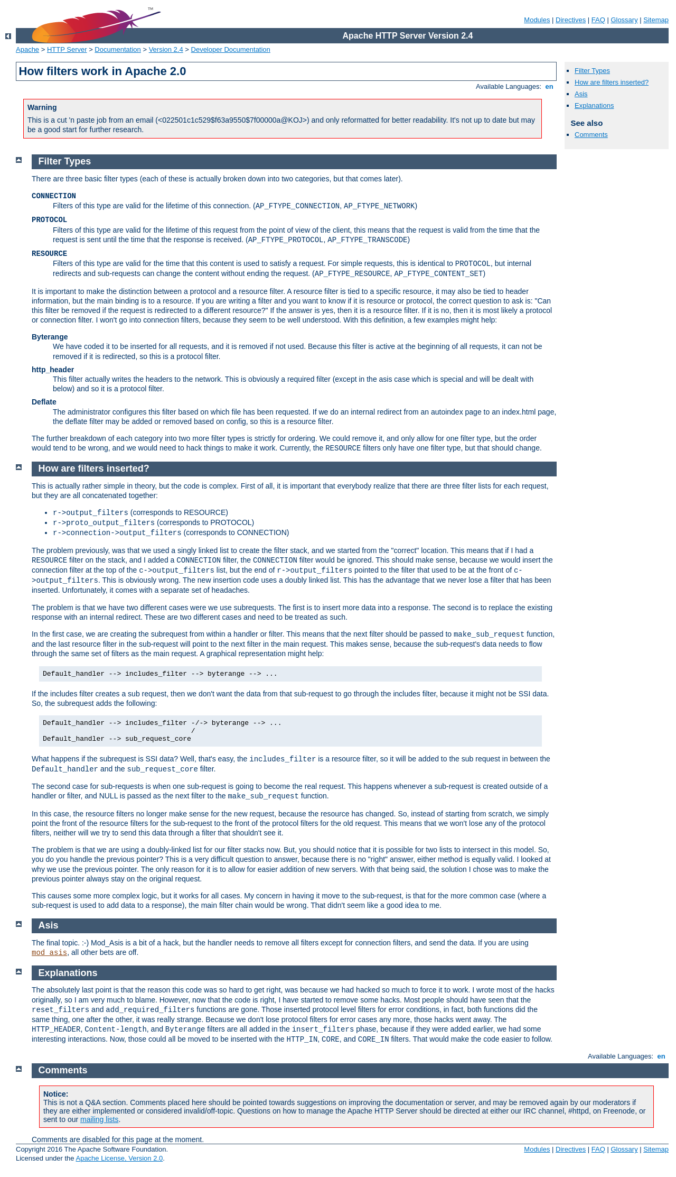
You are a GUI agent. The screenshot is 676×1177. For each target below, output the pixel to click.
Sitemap (656, 20)
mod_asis (49, 953)
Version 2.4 (166, 49)
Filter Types (592, 71)
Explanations (594, 105)
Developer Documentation (230, 49)
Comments (591, 135)
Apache (27, 49)
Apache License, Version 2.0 (119, 1158)
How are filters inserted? (612, 82)
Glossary (624, 20)
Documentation (117, 49)
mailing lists (99, 1119)
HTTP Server (67, 49)
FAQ (598, 20)
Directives (571, 20)
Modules (537, 20)
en (549, 86)
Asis (581, 94)
